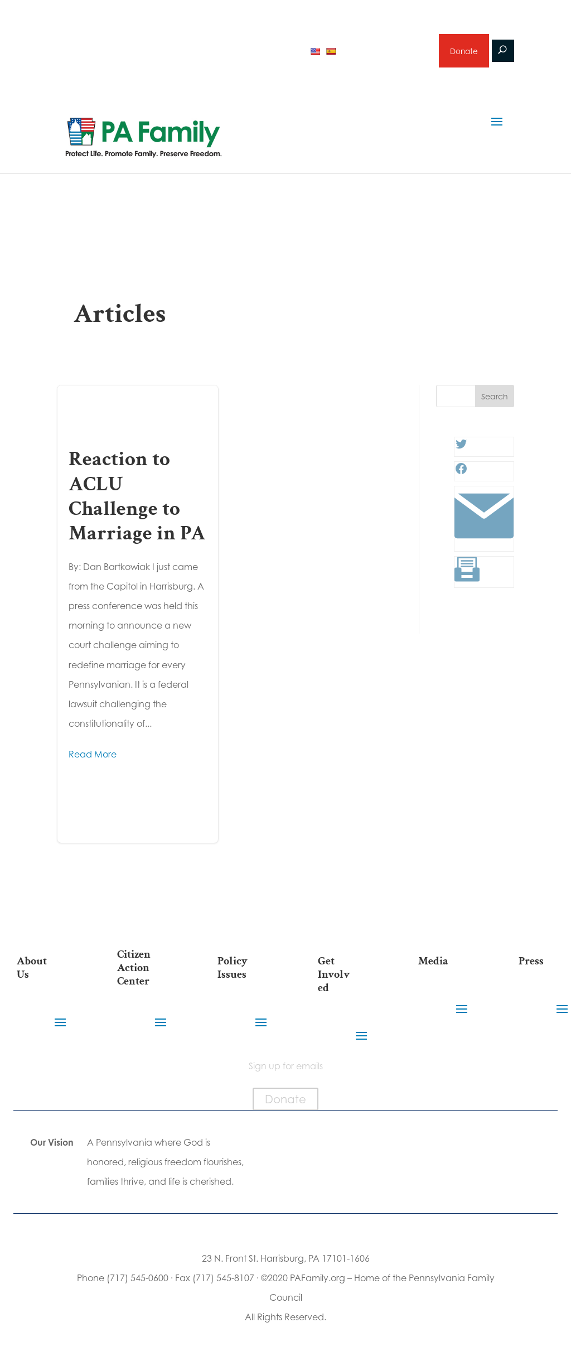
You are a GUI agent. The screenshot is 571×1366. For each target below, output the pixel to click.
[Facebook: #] (461, 476)
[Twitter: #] (461, 451)
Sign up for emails (386, 53)
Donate (463, 52)
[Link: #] (484, 546)
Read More (93, 758)
